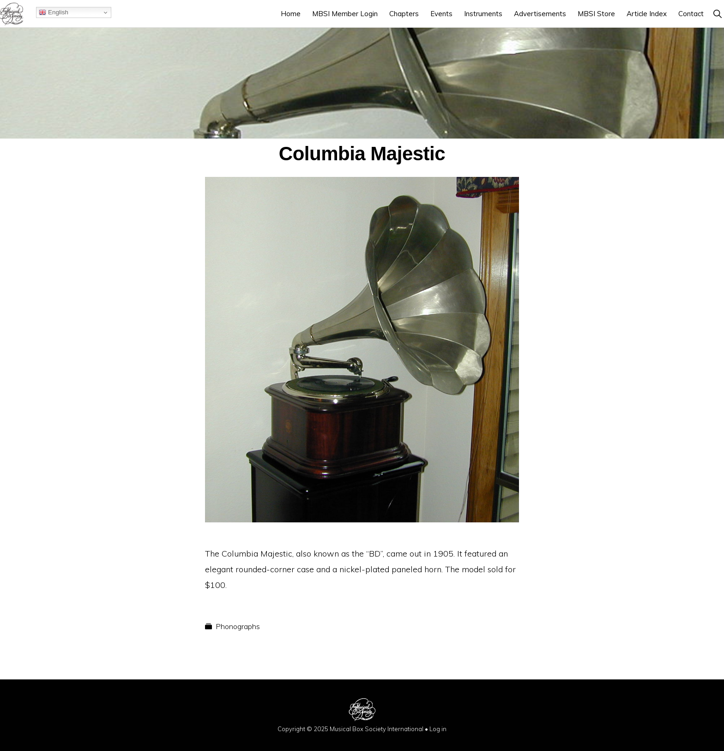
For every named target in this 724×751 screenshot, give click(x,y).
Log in (437, 729)
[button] (717, 13)
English (53, 12)
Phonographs (238, 626)
